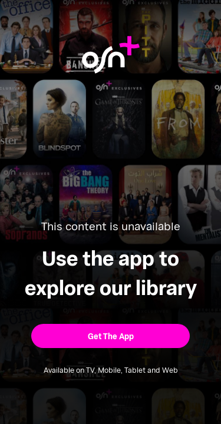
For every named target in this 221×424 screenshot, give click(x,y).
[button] (110, 336)
